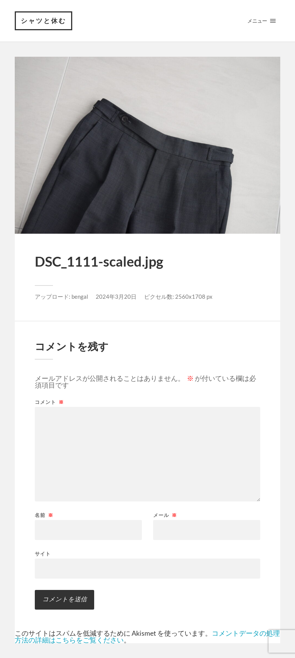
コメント (49, 402)
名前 (44, 515)
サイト (43, 553)
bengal (79, 296)
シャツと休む (43, 21)
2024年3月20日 (116, 296)
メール (165, 515)
